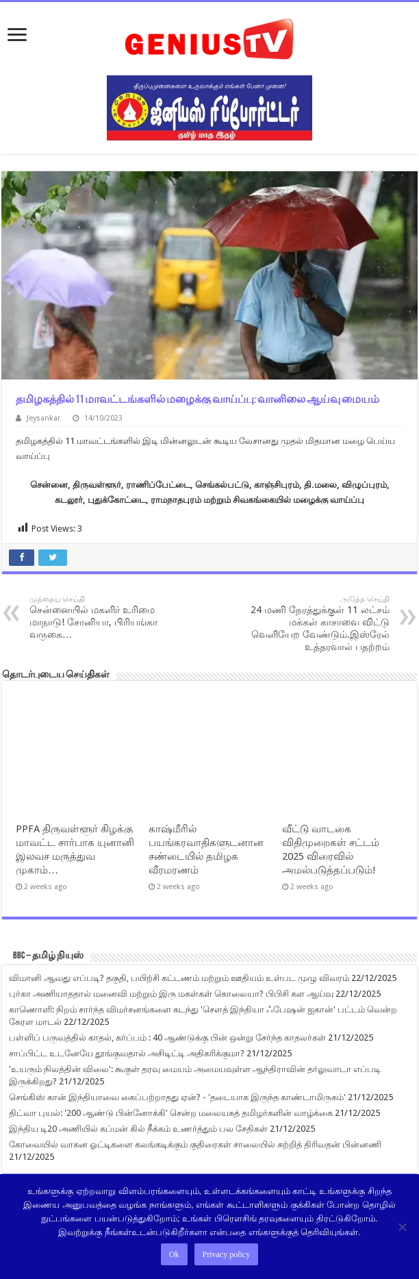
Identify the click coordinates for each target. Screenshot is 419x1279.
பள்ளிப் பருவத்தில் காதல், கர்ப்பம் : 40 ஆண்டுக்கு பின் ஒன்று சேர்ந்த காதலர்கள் (167, 1037)
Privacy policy (227, 1254)
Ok (174, 1254)
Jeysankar (43, 418)
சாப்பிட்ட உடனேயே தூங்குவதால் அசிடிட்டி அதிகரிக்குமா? (126, 1053)
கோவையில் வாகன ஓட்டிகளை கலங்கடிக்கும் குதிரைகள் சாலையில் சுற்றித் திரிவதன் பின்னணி (195, 1144)
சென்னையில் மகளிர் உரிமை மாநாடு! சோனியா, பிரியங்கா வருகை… (99, 617)
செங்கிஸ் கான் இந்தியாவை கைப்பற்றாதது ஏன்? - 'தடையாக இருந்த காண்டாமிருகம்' (177, 1097)
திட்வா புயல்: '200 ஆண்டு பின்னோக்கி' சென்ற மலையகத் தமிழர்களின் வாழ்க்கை (171, 1113)
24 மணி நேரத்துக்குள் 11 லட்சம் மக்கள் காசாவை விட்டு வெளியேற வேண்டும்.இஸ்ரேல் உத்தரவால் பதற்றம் (319, 623)
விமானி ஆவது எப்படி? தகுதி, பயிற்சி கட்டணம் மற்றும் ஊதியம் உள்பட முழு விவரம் (179, 978)
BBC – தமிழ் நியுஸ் (48, 956)
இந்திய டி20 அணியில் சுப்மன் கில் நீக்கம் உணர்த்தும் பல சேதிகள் (138, 1128)
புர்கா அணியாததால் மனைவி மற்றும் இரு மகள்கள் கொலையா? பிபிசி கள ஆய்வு (171, 994)
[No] (402, 1227)
